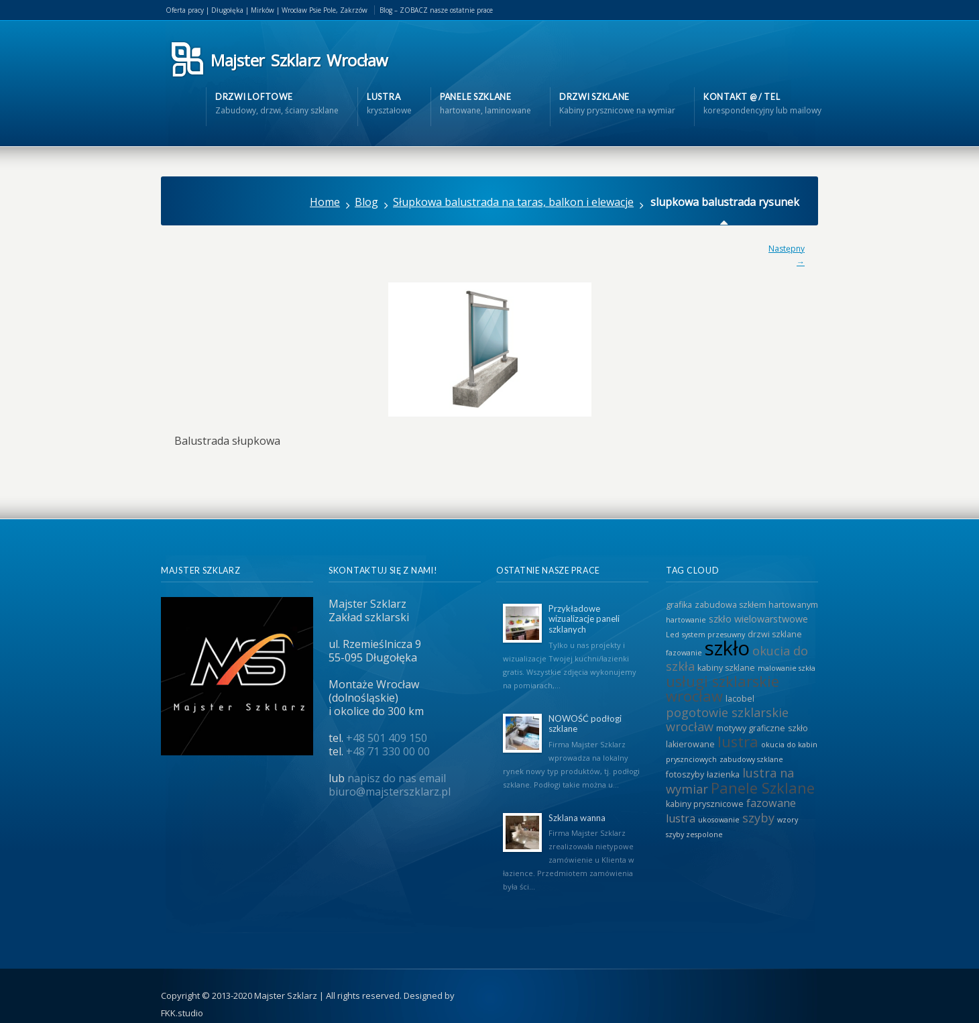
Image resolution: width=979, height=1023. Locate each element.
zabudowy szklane (751, 759)
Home (325, 202)
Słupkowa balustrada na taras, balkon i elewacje (513, 202)
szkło (727, 648)
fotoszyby (685, 774)
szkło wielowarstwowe (758, 618)
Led (672, 634)
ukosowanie (719, 819)
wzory (787, 819)
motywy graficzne (750, 728)
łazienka (723, 774)
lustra (737, 741)
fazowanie (684, 652)
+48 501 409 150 (386, 738)
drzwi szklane (775, 634)
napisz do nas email (396, 778)
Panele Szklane (763, 788)
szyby (758, 818)
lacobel (740, 698)
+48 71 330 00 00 (388, 751)
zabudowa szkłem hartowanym (756, 604)
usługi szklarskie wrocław (722, 688)
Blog (366, 202)
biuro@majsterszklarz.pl (390, 791)
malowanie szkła (786, 668)
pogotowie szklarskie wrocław (727, 719)
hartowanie (686, 620)
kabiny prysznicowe (705, 804)
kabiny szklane (726, 668)
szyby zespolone (694, 834)
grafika (679, 604)
